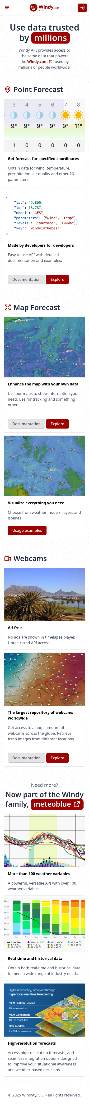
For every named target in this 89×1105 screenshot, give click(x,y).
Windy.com (40, 61)
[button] (7, 7)
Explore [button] (57, 279)
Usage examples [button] (27, 530)
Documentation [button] (26, 279)
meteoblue (57, 804)
